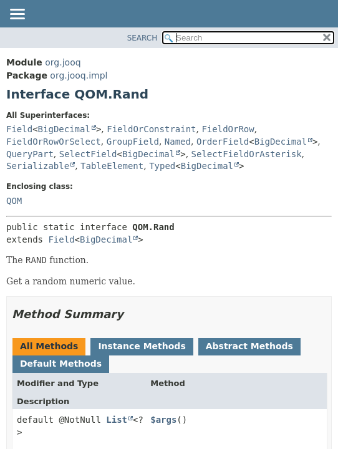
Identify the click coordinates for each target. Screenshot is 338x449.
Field (19, 129)
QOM (14, 201)
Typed (162, 166)
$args (163, 420)
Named (178, 142)
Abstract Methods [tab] (249, 346)
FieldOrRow (227, 129)
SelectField (88, 154)
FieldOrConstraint (151, 129)
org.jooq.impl (78, 75)
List (116, 420)
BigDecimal (64, 129)
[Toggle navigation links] (16, 15)
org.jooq (62, 62)
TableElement (111, 166)
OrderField (222, 142)
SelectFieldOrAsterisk (246, 154)
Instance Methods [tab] (141, 346)
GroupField (133, 142)
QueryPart (30, 154)
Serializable (37, 166)
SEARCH (142, 38)
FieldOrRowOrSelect (53, 142)
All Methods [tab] (49, 346)
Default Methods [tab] (61, 364)
